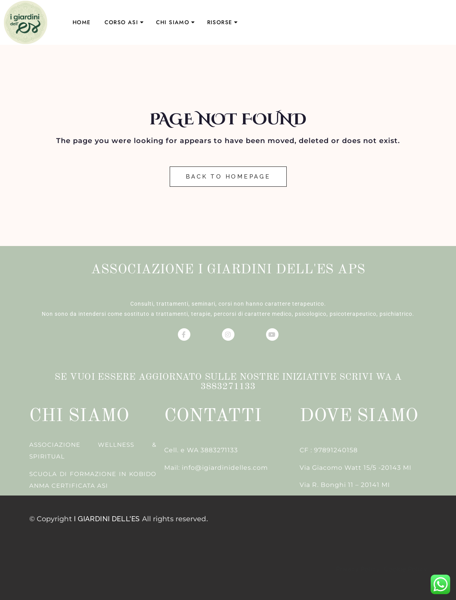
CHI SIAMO (173, 22)
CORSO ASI (121, 22)
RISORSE (219, 22)
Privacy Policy (359, 569)
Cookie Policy (404, 569)
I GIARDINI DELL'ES (107, 519)
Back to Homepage (228, 176)
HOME (82, 22)
